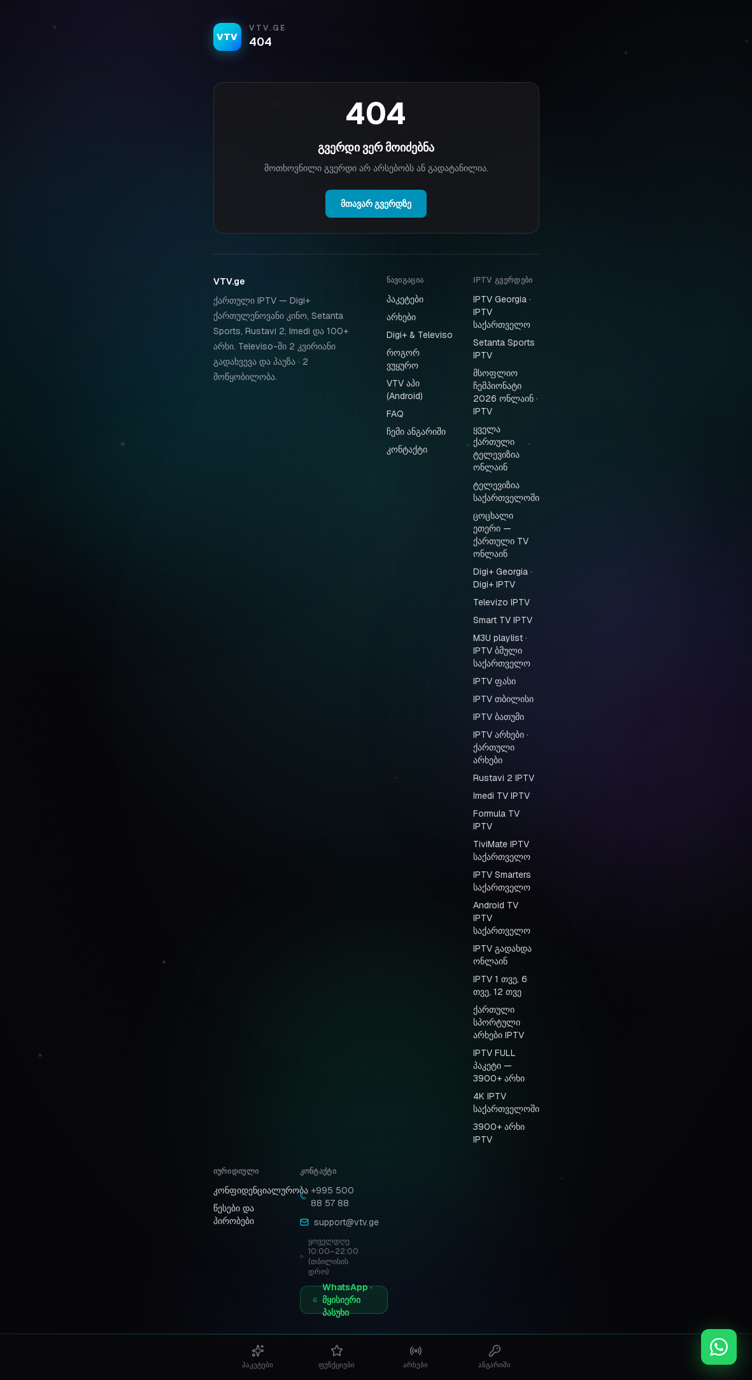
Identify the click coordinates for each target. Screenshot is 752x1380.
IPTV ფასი (494, 681)
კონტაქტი (407, 449)
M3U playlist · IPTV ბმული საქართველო (501, 650)
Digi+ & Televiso (420, 335)
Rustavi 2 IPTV (503, 778)
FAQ (395, 413)
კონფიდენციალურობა (260, 1190)
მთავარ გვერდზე (376, 203)
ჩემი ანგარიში (416, 431)
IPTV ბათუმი (498, 716)
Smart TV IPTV (502, 620)
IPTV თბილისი (503, 699)
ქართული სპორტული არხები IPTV (498, 1022)
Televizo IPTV (501, 602)
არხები (401, 317)
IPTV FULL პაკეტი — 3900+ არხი (499, 1065)
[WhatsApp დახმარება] (719, 1347)
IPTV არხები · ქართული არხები (501, 747)
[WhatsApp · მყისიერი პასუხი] (344, 1300)
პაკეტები (405, 299)
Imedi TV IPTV (501, 795)
